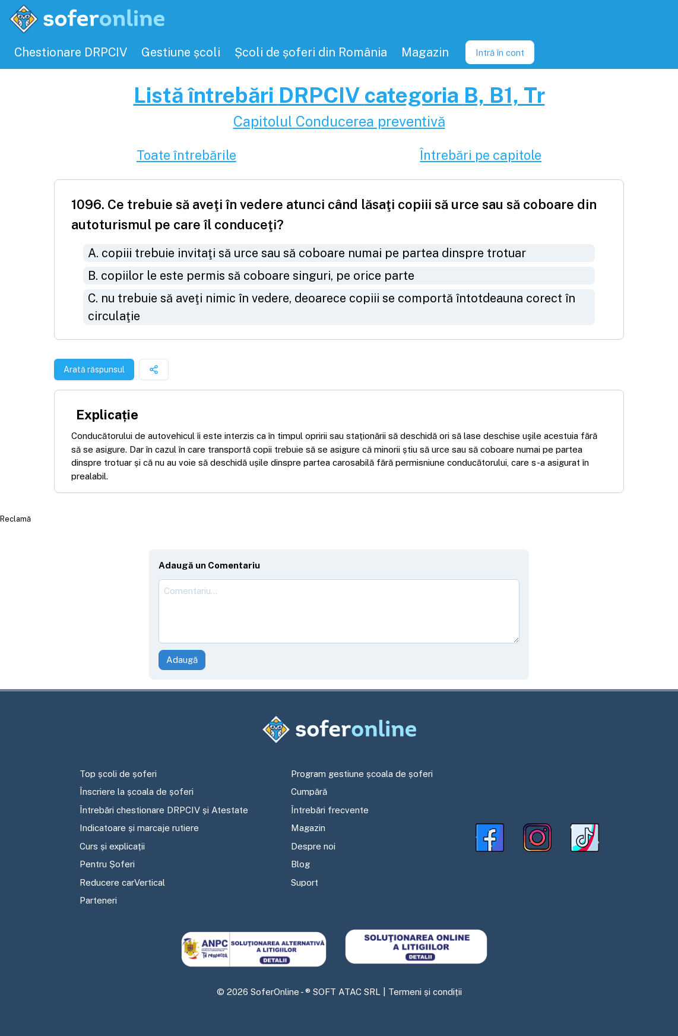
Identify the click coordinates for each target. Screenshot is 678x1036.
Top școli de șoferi (118, 774)
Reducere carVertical (122, 882)
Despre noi (313, 846)
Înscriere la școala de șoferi (137, 792)
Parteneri (98, 900)
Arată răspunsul (94, 369)
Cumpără (309, 792)
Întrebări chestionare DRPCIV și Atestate (164, 810)
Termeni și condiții (425, 992)
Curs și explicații (112, 846)
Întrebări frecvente (330, 810)
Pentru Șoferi (107, 864)
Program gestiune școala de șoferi (362, 774)
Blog (300, 864)
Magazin (308, 828)
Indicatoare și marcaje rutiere (139, 828)
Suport (304, 882)
